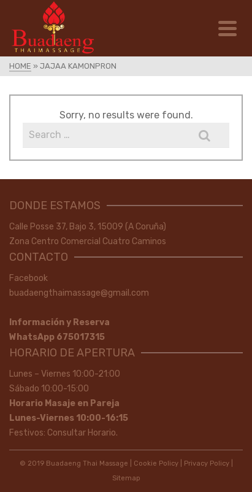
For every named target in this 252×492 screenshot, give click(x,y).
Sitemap (126, 478)
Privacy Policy (206, 463)
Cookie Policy (156, 463)
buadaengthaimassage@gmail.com (79, 293)
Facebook (28, 278)
